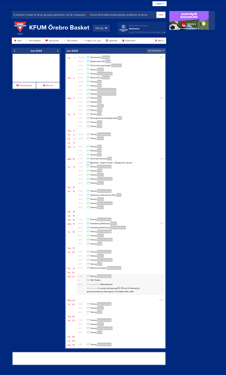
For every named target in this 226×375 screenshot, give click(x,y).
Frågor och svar (92, 40)
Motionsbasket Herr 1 (107, 90)
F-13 (119, 118)
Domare (106, 57)
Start (18, 40)
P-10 (99, 102)
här (87, 15)
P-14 (99, 81)
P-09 (100, 122)
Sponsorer (52, 40)
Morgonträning (104, 134)
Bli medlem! (34, 40)
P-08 (108, 61)
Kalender (112, 40)
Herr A (100, 175)
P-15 (99, 86)
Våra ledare (71, 40)
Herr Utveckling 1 (105, 73)
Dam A (100, 69)
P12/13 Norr (116, 65)
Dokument (129, 40)
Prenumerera (24, 85)
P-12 (99, 114)
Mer (159, 40)
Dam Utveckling (104, 166)
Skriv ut (48, 85)
